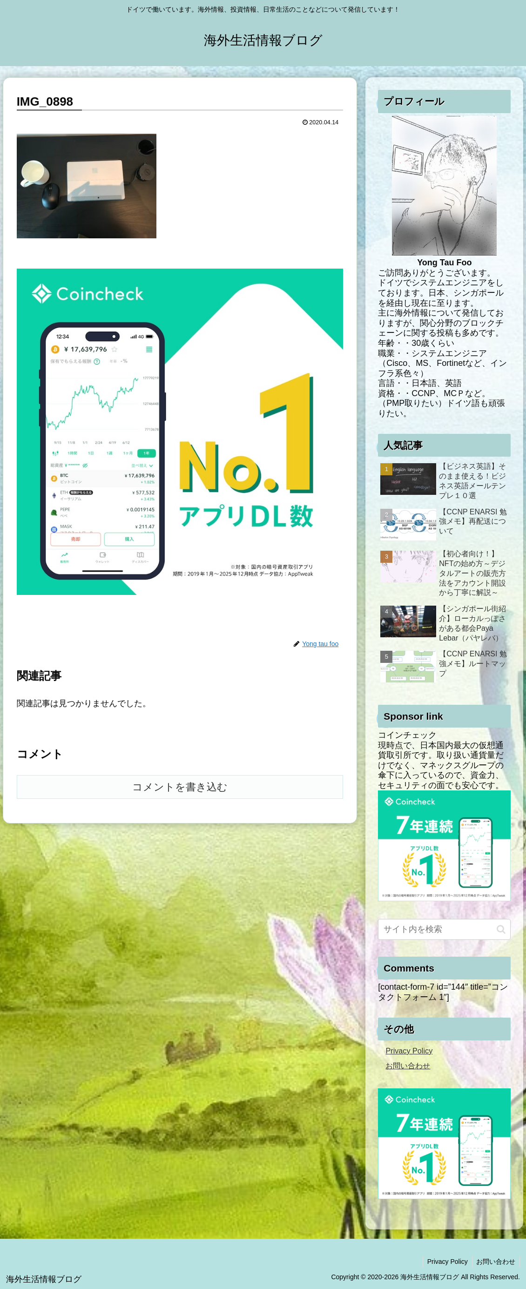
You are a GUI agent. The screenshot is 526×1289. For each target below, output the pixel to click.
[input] (444, 929)
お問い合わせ (407, 1065)
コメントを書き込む (180, 787)
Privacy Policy (408, 1050)
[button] (501, 929)
